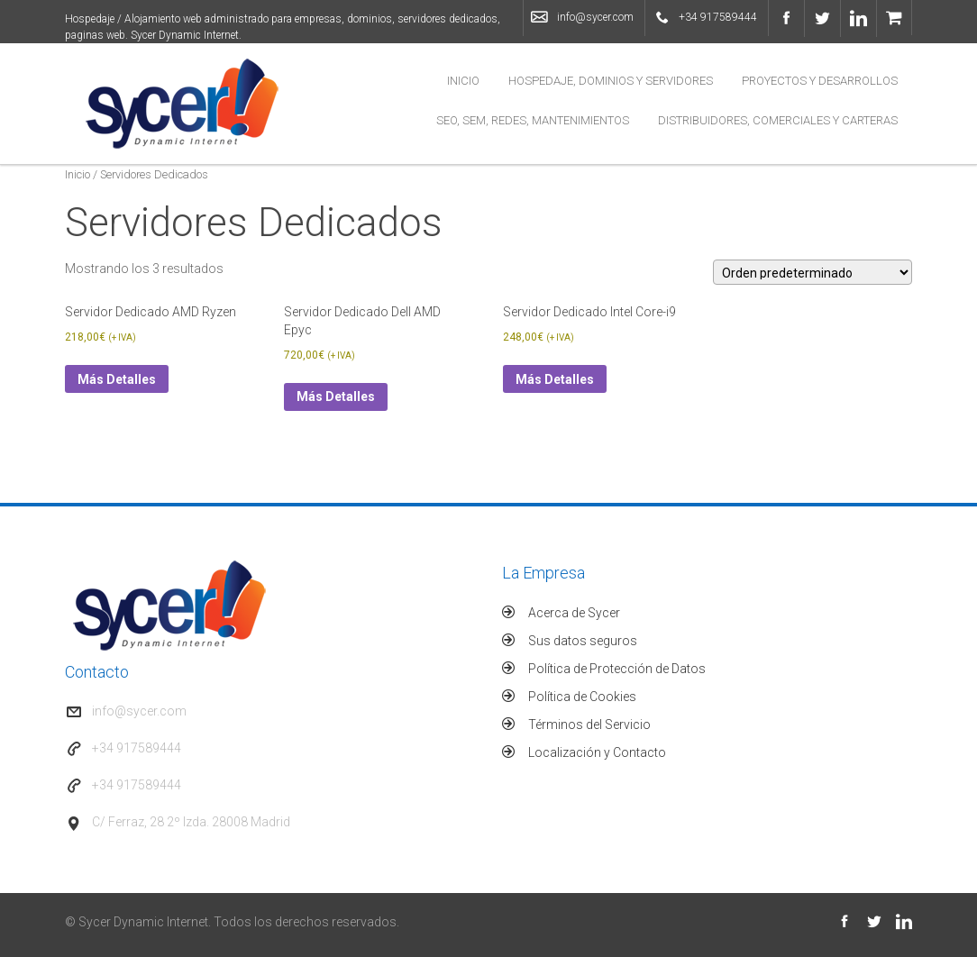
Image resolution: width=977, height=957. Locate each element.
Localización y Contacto (597, 752)
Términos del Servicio (589, 724)
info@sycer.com (595, 17)
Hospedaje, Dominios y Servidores (610, 80)
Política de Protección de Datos (617, 668)
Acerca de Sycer (574, 613)
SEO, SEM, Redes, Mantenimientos (532, 120)
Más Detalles (117, 379)
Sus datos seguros (582, 640)
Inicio (463, 80)
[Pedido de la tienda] (812, 272)
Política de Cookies (582, 696)
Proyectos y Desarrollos (820, 80)
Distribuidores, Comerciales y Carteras (778, 120)
